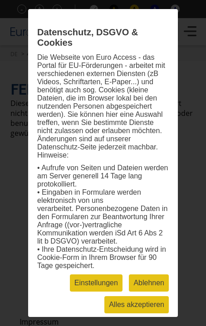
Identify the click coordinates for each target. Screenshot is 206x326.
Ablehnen (148, 283)
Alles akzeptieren (136, 304)
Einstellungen (96, 283)
